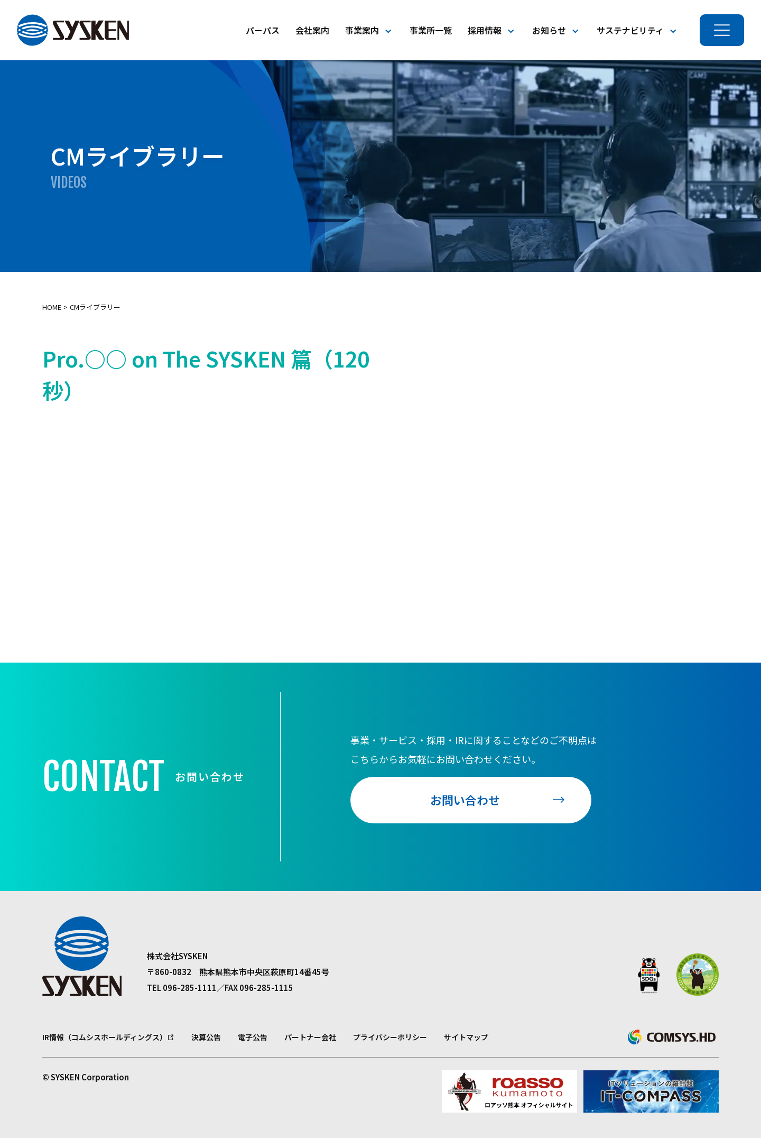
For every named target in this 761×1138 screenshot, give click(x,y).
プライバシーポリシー (390, 1037)
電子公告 (252, 1037)
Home (51, 307)
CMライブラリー (95, 307)
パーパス (263, 30)
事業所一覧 (431, 30)
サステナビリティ (630, 30)
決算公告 (206, 1037)
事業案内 (362, 30)
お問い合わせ (465, 799)
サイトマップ (466, 1037)
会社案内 (312, 30)
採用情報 (485, 30)
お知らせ (549, 30)
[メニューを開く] (722, 30)
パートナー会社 (310, 1037)
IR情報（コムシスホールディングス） (104, 1037)
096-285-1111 (190, 987)
